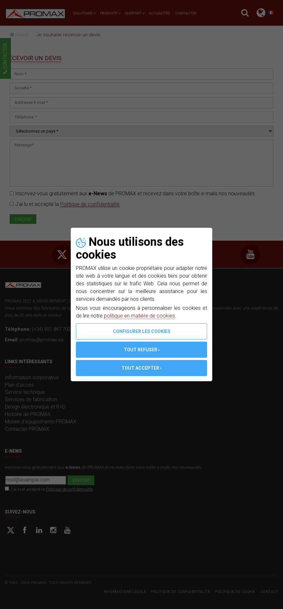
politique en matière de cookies (139, 316)
